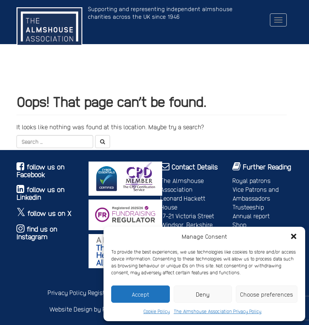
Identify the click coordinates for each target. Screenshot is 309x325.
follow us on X (49, 213)
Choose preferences (266, 294)
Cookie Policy (156, 311)
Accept (140, 294)
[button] (293, 236)
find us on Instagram (36, 233)
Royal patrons (251, 180)
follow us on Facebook (40, 170)
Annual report (251, 215)
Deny (203, 294)
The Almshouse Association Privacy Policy (217, 311)
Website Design (70, 309)
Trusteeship (248, 207)
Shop (239, 224)
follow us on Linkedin (40, 193)
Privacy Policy (67, 292)
